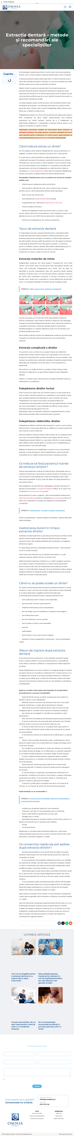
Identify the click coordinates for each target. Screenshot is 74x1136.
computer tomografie (39, 491)
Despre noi (59, 1113)
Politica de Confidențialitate (37, 1116)
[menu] (65, 7)
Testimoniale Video (59, 1118)
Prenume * (40, 1050)
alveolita (68, 903)
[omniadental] (12, 7)
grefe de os (43, 138)
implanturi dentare (26, 132)
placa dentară (57, 498)
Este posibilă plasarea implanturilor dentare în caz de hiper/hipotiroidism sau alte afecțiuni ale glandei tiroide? (50, 978)
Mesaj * (5, 1066)
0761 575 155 (44, 1104)
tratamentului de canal (53, 203)
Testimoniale (58, 1116)
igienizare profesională (27, 498)
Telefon (40, 1058)
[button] (59, 923)
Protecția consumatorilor (37, 1118)
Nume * (5, 1050)
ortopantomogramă (45, 489)
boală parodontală (42, 199)
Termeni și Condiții (37, 1113)
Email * (5, 1058)
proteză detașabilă (35, 171)
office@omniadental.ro (47, 1099)
